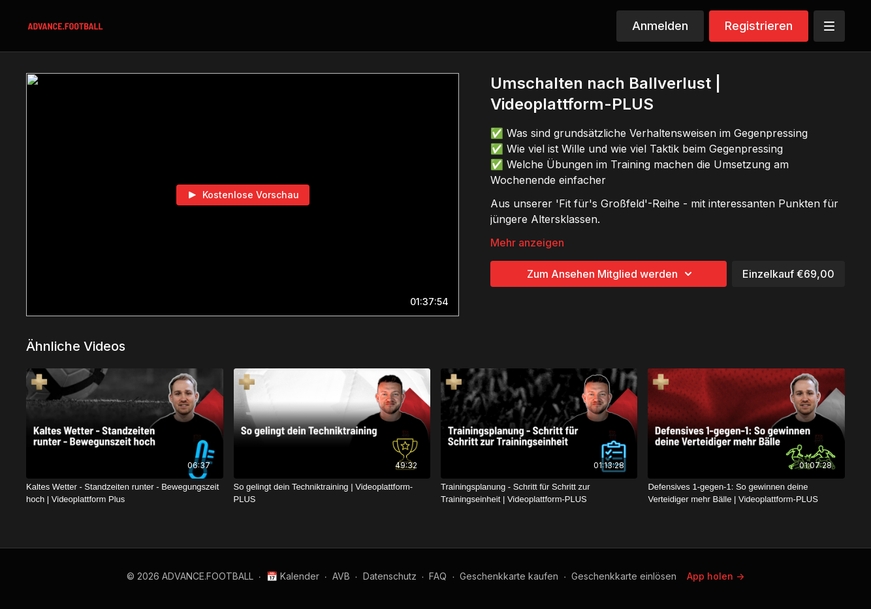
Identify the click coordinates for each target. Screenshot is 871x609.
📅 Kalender (292, 576)
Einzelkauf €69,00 (788, 273)
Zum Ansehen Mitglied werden (611, 274)
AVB (341, 576)
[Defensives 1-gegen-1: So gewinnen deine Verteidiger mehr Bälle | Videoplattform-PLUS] (746, 493)
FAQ (438, 576)
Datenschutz (390, 576)
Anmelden (660, 26)
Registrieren (759, 26)
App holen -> (715, 576)
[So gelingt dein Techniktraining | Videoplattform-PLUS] (332, 493)
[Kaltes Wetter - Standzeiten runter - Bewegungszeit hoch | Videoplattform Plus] (124, 493)
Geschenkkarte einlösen (623, 576)
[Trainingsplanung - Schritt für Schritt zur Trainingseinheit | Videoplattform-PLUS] (539, 493)
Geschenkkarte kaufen (509, 576)
